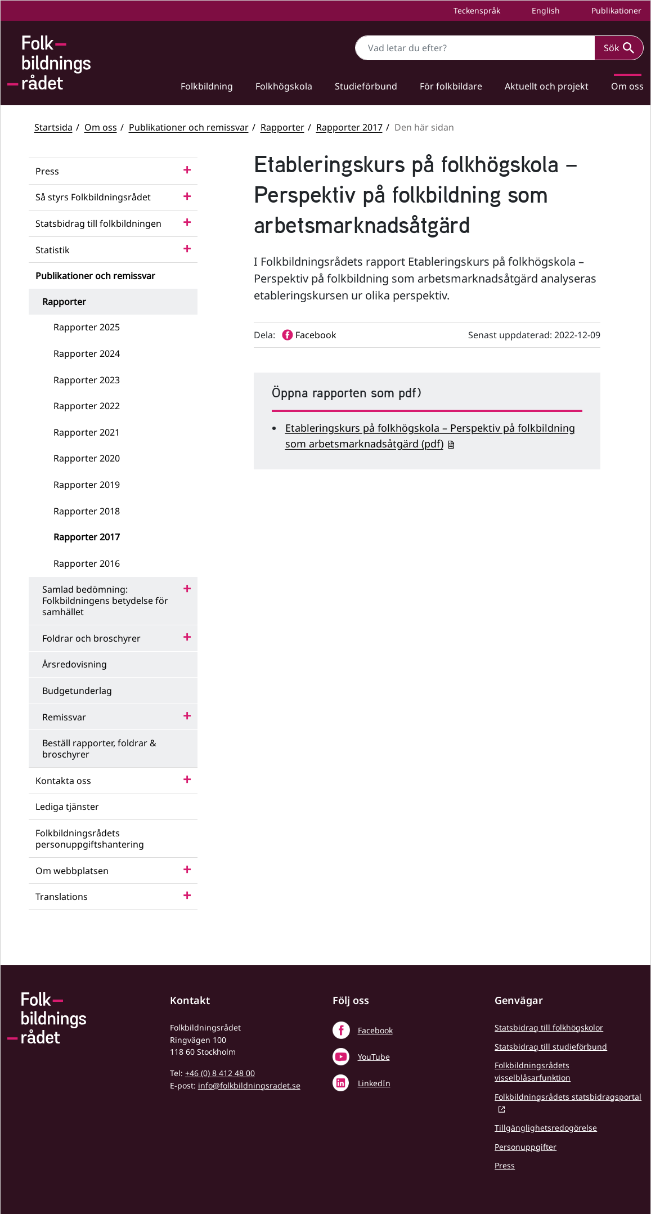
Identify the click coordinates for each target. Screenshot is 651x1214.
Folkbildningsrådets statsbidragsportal (568, 1096)
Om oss (100, 127)
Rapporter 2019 (86, 484)
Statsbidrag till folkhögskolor (549, 1027)
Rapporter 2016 (86, 563)
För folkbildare (451, 86)
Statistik (52, 250)
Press (47, 171)
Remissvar (64, 717)
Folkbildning (207, 86)
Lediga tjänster (67, 806)
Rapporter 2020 (86, 458)
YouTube (374, 1056)
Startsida (53, 127)
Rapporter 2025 (86, 327)
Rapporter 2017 (349, 127)
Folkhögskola (283, 86)
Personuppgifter (525, 1146)
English (544, 10)
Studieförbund (366, 86)
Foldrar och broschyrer (91, 638)
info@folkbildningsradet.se (249, 1085)
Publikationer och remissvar (189, 127)
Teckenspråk (475, 10)
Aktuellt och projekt (547, 86)
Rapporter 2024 (86, 353)
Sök (619, 48)
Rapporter (282, 127)
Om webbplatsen (72, 870)
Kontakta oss (63, 780)
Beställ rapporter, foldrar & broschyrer (99, 748)
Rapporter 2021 (86, 432)
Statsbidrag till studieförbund (551, 1046)
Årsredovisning (74, 664)
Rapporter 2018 (86, 511)
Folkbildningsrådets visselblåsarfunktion (533, 1071)
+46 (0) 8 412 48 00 (220, 1073)
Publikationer (615, 10)
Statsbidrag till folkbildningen (98, 223)
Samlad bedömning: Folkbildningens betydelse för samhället (105, 600)
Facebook (375, 1030)
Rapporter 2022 (86, 406)
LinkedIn (374, 1083)
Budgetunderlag (77, 690)
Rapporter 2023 (86, 380)
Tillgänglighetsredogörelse (546, 1127)
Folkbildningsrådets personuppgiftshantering (89, 838)
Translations (61, 896)
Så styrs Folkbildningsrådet (93, 197)
